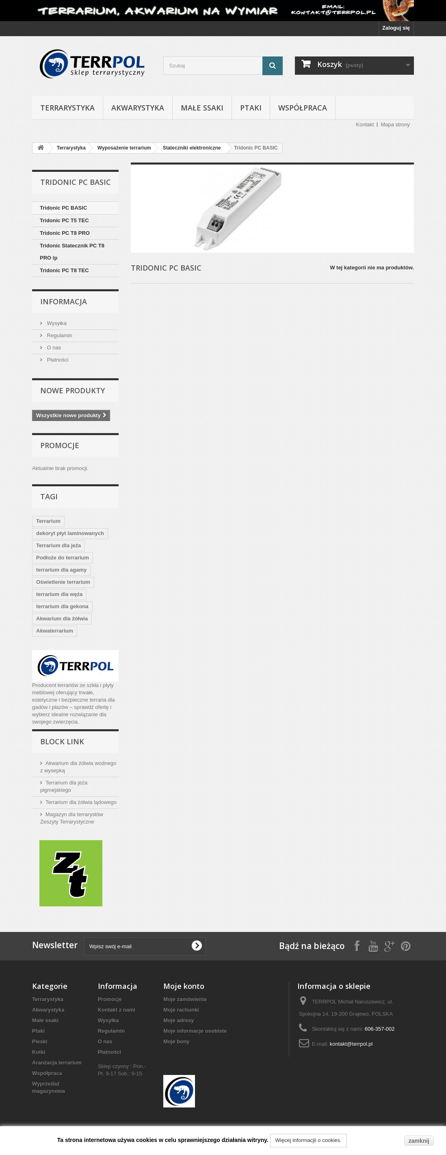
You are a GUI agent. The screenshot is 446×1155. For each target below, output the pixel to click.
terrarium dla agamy (61, 570)
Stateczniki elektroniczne (192, 148)
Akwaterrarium (54, 631)
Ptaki (251, 108)
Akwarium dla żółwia (62, 618)
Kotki (38, 1052)
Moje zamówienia (184, 999)
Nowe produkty (72, 390)
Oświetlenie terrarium (63, 582)
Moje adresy (178, 1020)
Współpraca (302, 108)
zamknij (419, 1141)
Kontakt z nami (116, 1010)
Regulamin (58, 335)
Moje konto (183, 986)
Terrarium (48, 521)
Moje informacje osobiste (195, 1031)
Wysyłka (56, 323)
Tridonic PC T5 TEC (64, 220)
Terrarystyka (67, 108)
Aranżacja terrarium (57, 1063)
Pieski (40, 1041)
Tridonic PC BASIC (63, 208)
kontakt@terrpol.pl (351, 1044)
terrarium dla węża (59, 594)
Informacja (63, 301)
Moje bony (176, 1041)
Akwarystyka (137, 108)
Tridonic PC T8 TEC (64, 270)
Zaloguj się (396, 28)
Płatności (56, 360)
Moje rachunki (181, 1010)
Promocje (59, 445)
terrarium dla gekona (62, 606)
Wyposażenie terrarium (124, 148)
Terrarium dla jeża (58, 545)
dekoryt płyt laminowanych (70, 533)
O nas (53, 348)
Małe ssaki (202, 108)
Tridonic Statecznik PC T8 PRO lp (72, 252)
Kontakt (365, 124)
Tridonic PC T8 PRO (65, 233)
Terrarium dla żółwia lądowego (81, 802)
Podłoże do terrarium (62, 558)
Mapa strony (395, 124)
